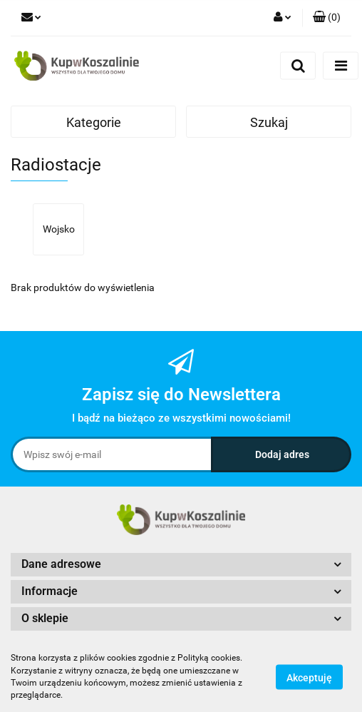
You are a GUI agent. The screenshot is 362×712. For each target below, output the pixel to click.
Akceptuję (309, 677)
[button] (326, 18)
